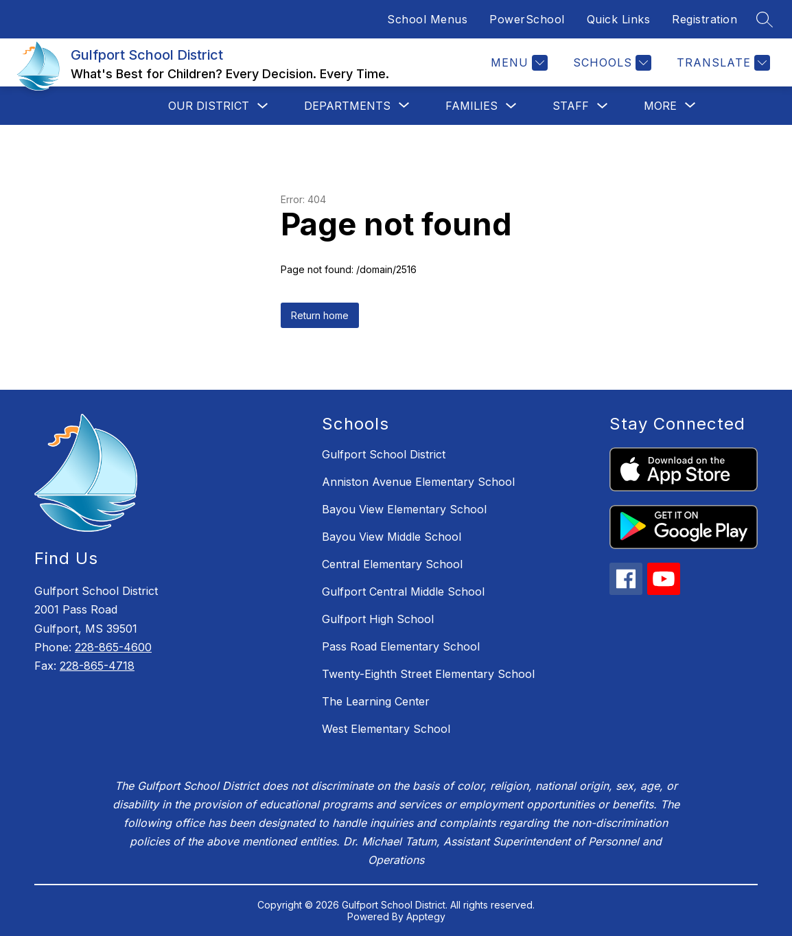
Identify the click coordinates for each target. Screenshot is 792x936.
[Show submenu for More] (660, 105)
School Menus (427, 19)
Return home (320, 315)
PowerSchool (527, 19)
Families (471, 106)
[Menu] (517, 62)
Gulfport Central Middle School (403, 591)
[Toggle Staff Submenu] (602, 106)
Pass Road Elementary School (401, 646)
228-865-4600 (113, 647)
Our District (208, 106)
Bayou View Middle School (391, 536)
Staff (570, 106)
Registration (704, 19)
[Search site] (764, 19)
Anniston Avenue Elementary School (418, 482)
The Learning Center (376, 701)
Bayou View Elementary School (404, 509)
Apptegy (425, 916)
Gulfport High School (378, 619)
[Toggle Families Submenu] (511, 106)
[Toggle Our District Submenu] (263, 106)
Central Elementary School (392, 564)
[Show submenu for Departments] (347, 105)
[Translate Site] (721, 62)
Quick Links (619, 19)
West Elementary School (386, 729)
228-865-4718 (97, 665)
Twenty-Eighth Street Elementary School (428, 674)
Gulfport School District (383, 454)
